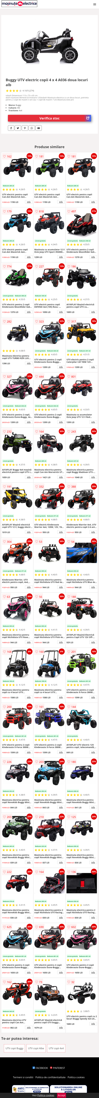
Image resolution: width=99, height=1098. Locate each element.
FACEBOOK (40, 1068)
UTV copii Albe (36, 1048)
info (29, 202)
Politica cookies (76, 1077)
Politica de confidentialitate (50, 1077)
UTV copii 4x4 (56, 1048)
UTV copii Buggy (14, 1048)
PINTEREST (57, 1068)
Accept (61, 1095)
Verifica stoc (65, 118)
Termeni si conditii (23, 1077)
